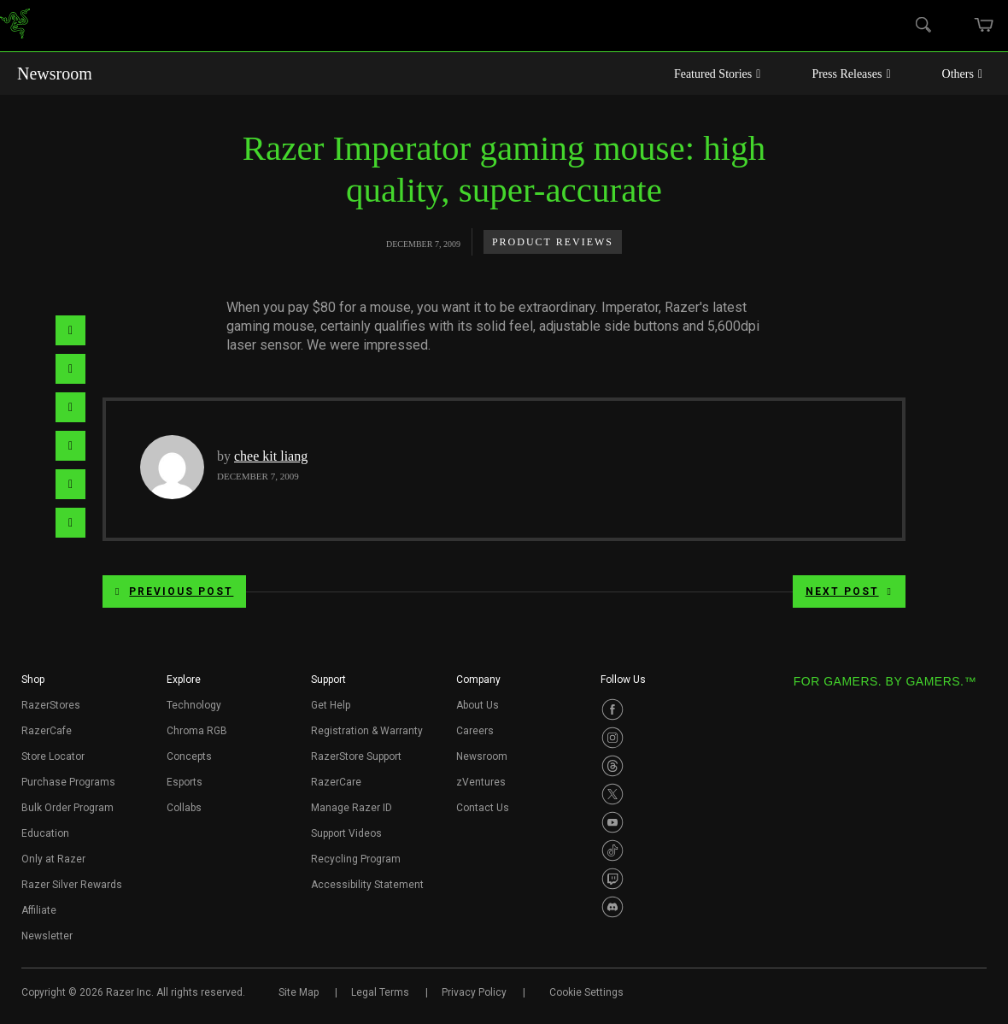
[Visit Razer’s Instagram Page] (612, 738)
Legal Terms (380, 992)
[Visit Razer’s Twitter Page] (612, 794)
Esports (184, 782)
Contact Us (482, 808)
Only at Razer (53, 859)
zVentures (481, 782)
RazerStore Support (356, 756)
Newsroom (54, 73)
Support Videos (346, 833)
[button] (32, 684)
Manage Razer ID (351, 808)
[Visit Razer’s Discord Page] (612, 907)
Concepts (189, 756)
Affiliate (38, 910)
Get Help (330, 705)
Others (962, 74)
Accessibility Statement (367, 885)
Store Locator (53, 756)
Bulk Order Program (67, 808)
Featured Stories (717, 74)
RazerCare (336, 782)
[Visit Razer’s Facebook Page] (612, 709)
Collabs (184, 808)
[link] (15, 26)
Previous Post (174, 591)
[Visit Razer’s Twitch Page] (612, 879)
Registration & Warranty (367, 731)
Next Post (849, 591)
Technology (194, 705)
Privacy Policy (474, 992)
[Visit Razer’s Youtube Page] (612, 822)
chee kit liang (271, 456)
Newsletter (47, 936)
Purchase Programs (68, 782)
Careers (475, 731)
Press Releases (851, 74)
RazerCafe (46, 731)
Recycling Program (356, 859)
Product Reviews (552, 242)
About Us (477, 705)
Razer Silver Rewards (71, 885)
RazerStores (50, 705)
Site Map (298, 992)
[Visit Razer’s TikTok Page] (612, 850)
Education (45, 833)
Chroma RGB (197, 731)
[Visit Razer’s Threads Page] (612, 766)
